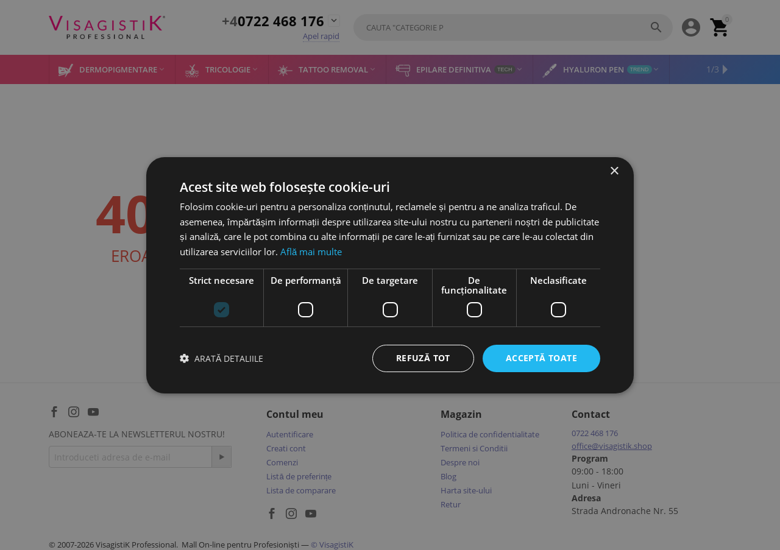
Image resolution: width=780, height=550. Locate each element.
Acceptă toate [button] (541, 358)
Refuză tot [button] (423, 358)
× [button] (614, 170)
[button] (221, 358)
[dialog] (390, 275)
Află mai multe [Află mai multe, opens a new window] (311, 251)
